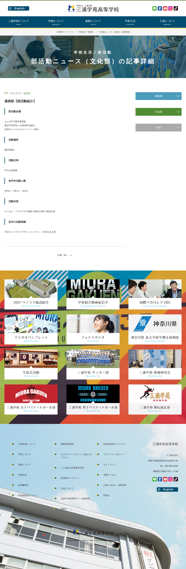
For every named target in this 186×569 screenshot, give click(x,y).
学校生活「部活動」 (87, 32)
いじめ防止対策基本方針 (72, 468)
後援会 (64, 509)
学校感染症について (27, 495)
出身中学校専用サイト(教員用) (75, 498)
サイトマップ (109, 464)
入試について (67, 488)
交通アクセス (109, 475)
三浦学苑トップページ (65, 32)
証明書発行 (23, 485)
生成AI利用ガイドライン (114, 444)
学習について (24, 454)
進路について (24, 464)
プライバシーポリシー (114, 454)
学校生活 (22, 475)
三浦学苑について (26, 444)
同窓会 (106, 495)
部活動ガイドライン (70, 478)
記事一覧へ (63, 255)
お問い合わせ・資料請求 (115, 485)
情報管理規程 (67, 444)
